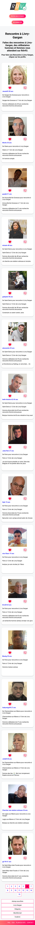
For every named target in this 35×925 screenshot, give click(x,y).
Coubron (17, 917)
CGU (13, 922)
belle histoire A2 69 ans (10, 399)
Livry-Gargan (17, 905)
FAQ (9, 922)
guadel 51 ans (7, 194)
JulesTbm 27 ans (8, 451)
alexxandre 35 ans (8, 348)
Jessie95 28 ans (7, 91)
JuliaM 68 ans (7, 759)
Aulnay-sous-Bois (17, 901)
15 (19, 894)
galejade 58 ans (7, 297)
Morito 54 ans (7, 143)
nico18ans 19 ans (8, 553)
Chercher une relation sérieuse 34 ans (15, 810)
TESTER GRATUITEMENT (17, 16)
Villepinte (17, 909)
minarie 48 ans (7, 245)
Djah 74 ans (6, 502)
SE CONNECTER (17, 22)
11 (19, 890)
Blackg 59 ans (7, 656)
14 (31, 890)
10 (15, 890)
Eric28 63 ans (6, 605)
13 (27, 890)
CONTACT (30, 922)
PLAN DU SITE (21, 922)
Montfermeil (17, 913)
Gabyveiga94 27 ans (9, 707)
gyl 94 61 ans (6, 862)
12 (23, 890)
